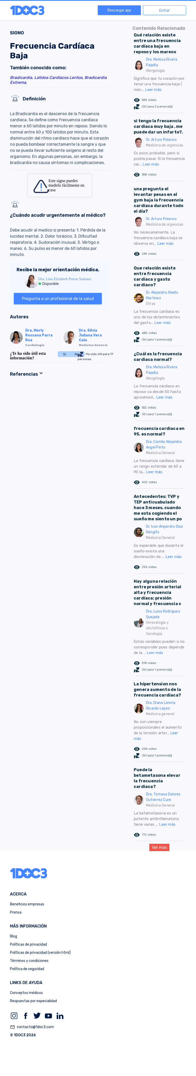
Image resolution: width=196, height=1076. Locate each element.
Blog (13, 936)
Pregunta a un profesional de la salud (58, 298)
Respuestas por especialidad (33, 1001)
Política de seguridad (27, 969)
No (77, 354)
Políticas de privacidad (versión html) (40, 952)
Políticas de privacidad (28, 944)
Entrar (164, 10)
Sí (64, 354)
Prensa (15, 912)
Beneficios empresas (27, 904)
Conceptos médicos (26, 993)
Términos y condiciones (29, 961)
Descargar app (119, 10)
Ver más (159, 847)
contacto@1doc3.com (32, 1027)
